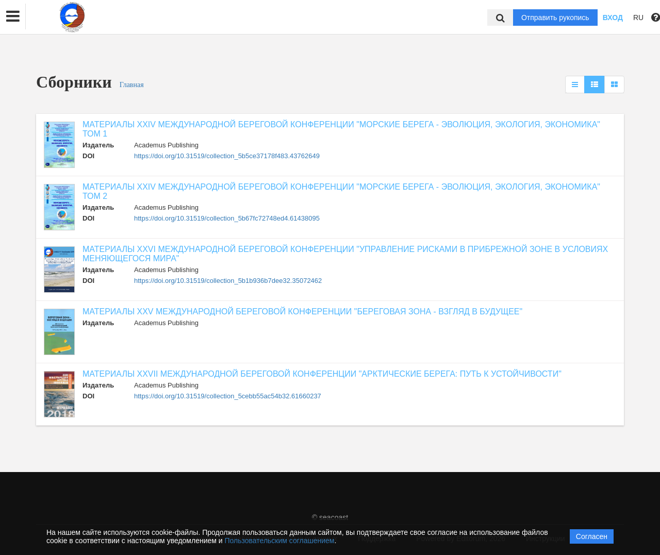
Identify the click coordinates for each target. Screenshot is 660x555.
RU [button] (638, 17)
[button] (13, 16)
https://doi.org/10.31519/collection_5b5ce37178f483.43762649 (227, 156)
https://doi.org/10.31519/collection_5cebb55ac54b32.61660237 (227, 396)
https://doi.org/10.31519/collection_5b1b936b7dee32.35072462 (228, 280)
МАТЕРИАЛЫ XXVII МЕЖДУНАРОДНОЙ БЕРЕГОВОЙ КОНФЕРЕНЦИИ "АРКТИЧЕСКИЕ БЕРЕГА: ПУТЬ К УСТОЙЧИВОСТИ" (322, 373)
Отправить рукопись (555, 17)
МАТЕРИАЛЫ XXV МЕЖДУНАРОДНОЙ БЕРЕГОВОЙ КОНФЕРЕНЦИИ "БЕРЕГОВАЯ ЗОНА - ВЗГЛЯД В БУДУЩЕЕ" (302, 311)
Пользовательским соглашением (280, 540)
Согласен (591, 536)
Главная (132, 85)
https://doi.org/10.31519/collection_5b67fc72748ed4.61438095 (227, 218)
